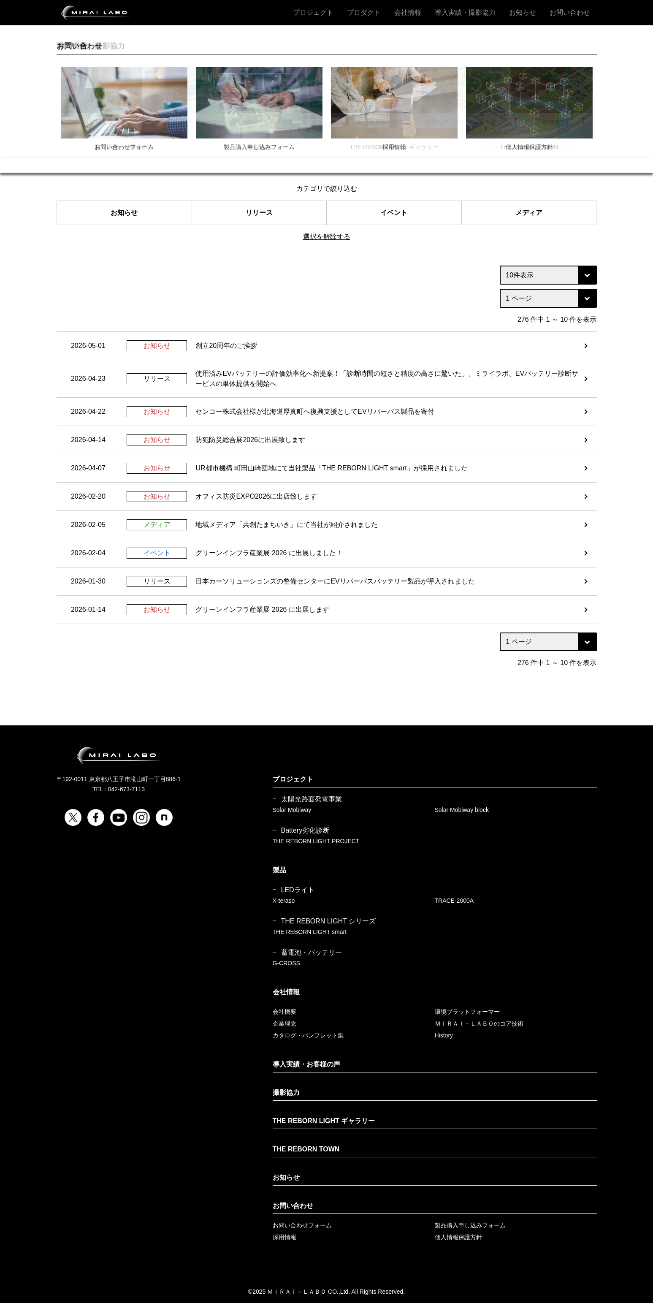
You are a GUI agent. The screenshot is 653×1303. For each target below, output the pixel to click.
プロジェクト (313, 12)
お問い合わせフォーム (302, 1225)
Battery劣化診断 (305, 830)
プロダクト (364, 12)
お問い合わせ (570, 12)
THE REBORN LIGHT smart (310, 932)
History (444, 1035)
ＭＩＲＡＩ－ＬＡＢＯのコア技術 (479, 1023)
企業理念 (284, 1023)
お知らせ (522, 12)
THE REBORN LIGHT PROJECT (316, 841)
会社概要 (284, 1012)
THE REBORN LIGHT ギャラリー (324, 1120)
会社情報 (407, 12)
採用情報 (284, 1237)
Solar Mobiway (292, 810)
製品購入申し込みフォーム (470, 1225)
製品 (279, 870)
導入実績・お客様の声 (306, 1064)
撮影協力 (286, 1092)
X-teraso (284, 901)
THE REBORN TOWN (306, 1149)
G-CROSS (286, 963)
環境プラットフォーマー (467, 1012)
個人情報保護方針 (458, 1237)
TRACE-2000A (454, 901)
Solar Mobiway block (462, 810)
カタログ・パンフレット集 (308, 1035)
